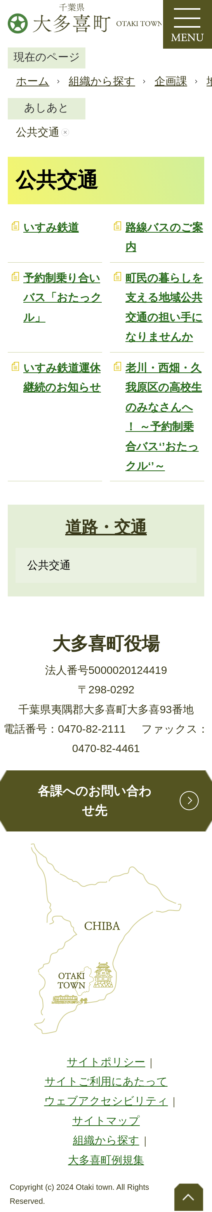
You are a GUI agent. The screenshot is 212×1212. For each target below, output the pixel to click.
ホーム (32, 81)
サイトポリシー (106, 1062)
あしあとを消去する (65, 132)
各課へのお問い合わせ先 (94, 800)
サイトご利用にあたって (106, 1081)
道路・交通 (106, 527)
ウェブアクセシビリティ (106, 1101)
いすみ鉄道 (51, 227)
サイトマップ (106, 1121)
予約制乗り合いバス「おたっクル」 (62, 297)
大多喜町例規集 (106, 1160)
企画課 (171, 81)
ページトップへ (188, 1196)
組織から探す (102, 81)
